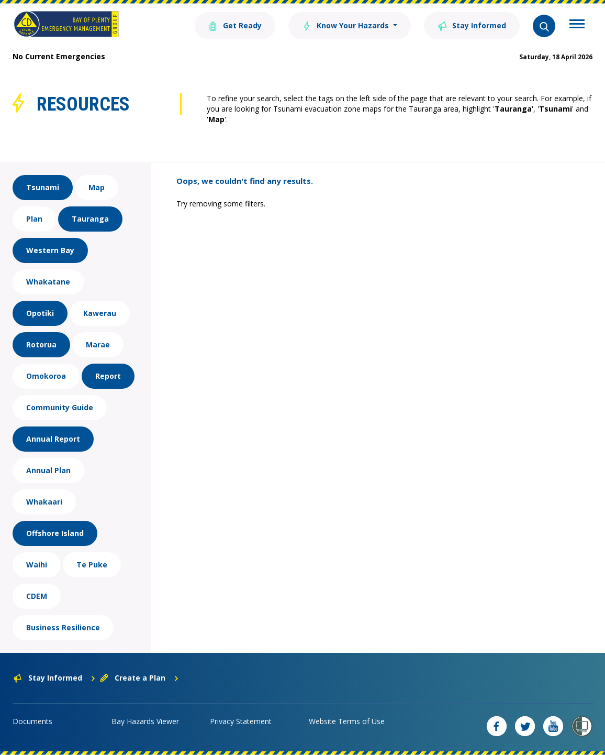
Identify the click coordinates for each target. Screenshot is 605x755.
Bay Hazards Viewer (145, 721)
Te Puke (91, 565)
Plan (34, 219)
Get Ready (235, 24)
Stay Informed (472, 24)
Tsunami (42, 187)
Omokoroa (46, 376)
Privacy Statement (241, 721)
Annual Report (53, 439)
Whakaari (44, 502)
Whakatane (48, 282)
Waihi (36, 565)
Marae (98, 344)
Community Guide (59, 407)
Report (108, 376)
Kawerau (99, 313)
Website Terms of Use (347, 721)
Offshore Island (55, 533)
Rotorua (41, 344)
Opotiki (40, 313)
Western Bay (50, 250)
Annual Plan (48, 470)
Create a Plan (139, 678)
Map (96, 187)
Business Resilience (63, 627)
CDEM (36, 596)
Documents (32, 721)
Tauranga (90, 219)
